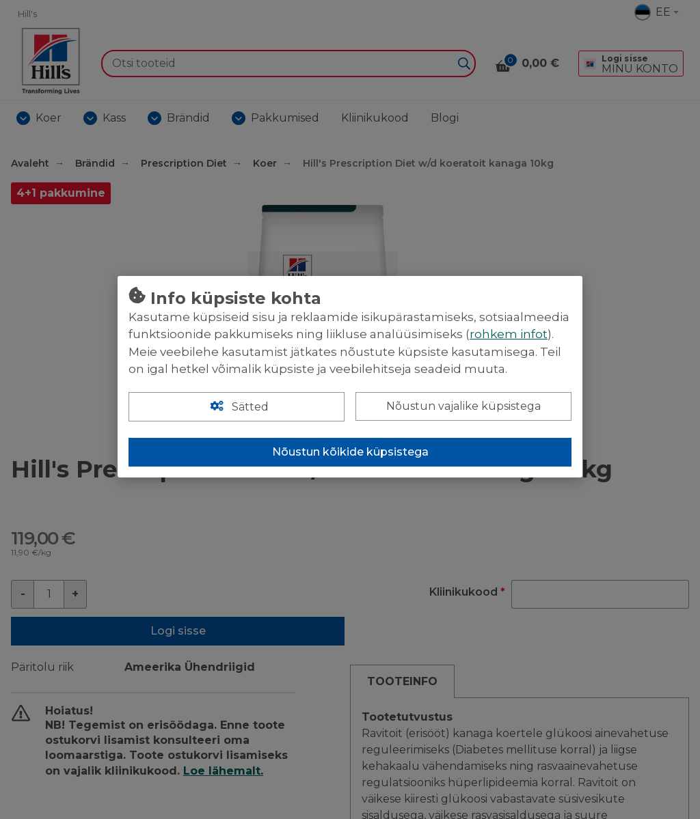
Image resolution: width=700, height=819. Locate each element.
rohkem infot (509, 334)
